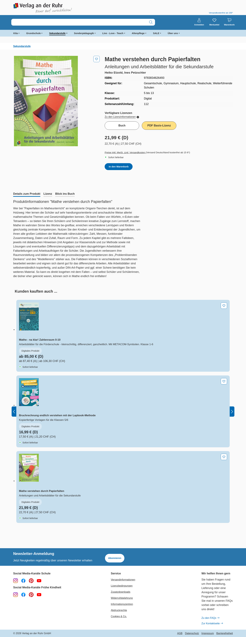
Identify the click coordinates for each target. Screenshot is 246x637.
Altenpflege (138, 33)
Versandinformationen (123, 579)
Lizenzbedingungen (122, 585)
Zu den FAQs (210, 618)
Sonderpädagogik (84, 33)
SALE (156, 33)
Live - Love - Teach (112, 33)
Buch (122, 125)
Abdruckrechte (119, 610)
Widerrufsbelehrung (122, 598)
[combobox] (79, 22)
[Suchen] (151, 22)
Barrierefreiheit (224, 633)
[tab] (26, 194)
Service (116, 573)
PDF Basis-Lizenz (159, 125)
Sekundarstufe (57, 33)
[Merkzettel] (214, 22)
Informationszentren (122, 604)
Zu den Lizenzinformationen (122, 116)
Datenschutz (192, 633)
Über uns (173, 33)
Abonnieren (114, 558)
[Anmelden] (199, 22)
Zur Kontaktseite (212, 623)
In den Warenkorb (118, 166)
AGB (179, 633)
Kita (15, 33)
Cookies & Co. (119, 616)
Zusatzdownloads (120, 592)
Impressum (207, 633)
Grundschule (33, 33)
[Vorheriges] (14, 411)
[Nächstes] (232, 411)
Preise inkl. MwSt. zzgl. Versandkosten (125, 152)
